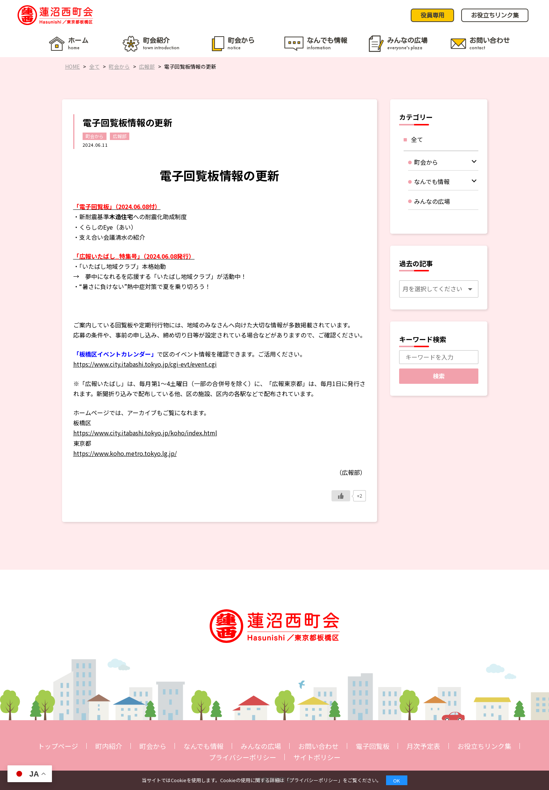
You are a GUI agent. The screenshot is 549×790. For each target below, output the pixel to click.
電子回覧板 (372, 746)
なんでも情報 (203, 746)
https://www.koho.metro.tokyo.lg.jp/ (125, 453)
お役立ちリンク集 (484, 746)
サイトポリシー (316, 757)
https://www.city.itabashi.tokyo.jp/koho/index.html (145, 432)
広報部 (119, 136)
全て (417, 139)
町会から (95, 136)
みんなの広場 (261, 746)
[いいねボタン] (340, 495)
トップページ (58, 746)
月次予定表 (423, 746)
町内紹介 (108, 746)
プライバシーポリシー (242, 757)
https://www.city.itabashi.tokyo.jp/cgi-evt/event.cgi (145, 364)
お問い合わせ (318, 746)
